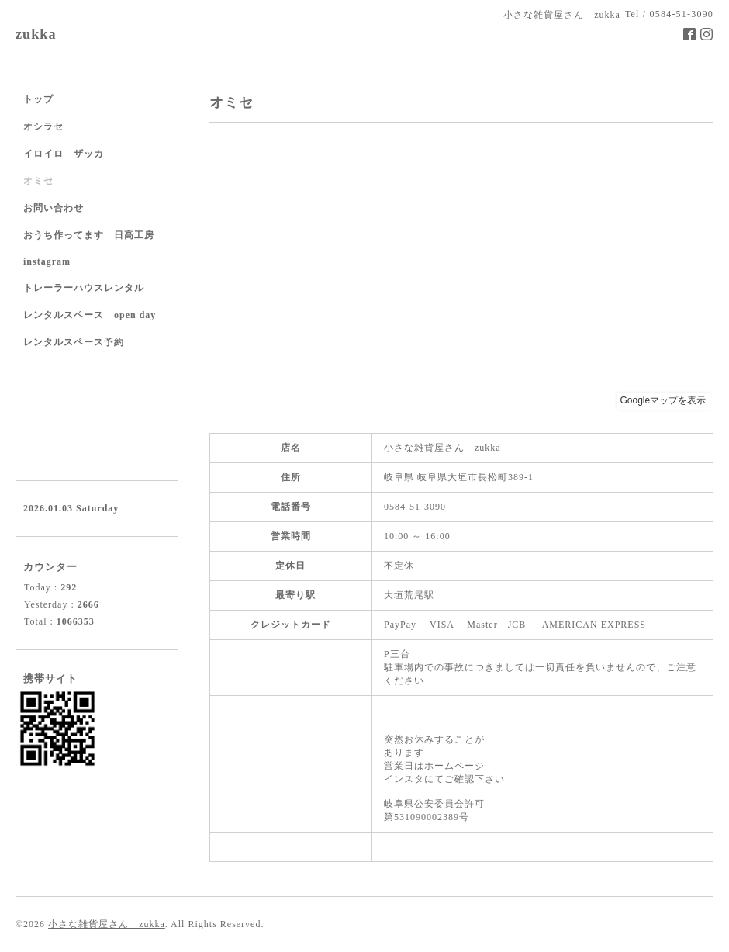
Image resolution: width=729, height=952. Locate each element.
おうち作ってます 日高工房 (88, 235)
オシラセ (43, 126)
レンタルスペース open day (89, 315)
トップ (38, 99)
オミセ (38, 180)
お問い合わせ (53, 208)
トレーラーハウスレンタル (83, 287)
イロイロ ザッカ (63, 153)
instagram (47, 261)
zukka (36, 34)
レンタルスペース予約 (73, 342)
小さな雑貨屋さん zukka (106, 924)
